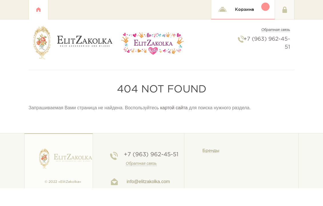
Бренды (210, 150)
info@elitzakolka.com (148, 181)
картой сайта (174, 107)
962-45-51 (151, 154)
